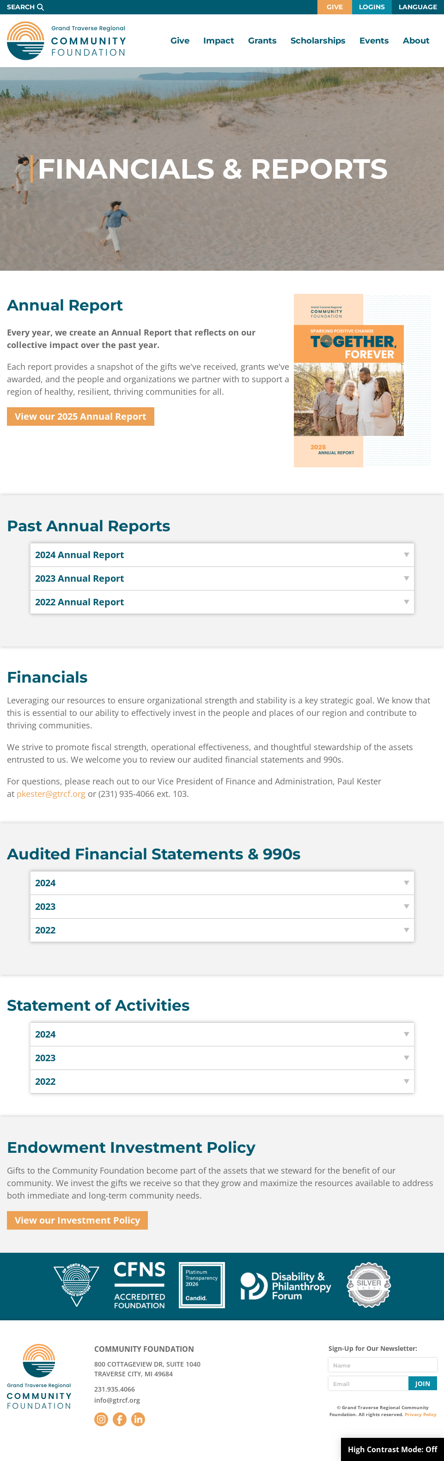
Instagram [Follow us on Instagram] (101, 1419)
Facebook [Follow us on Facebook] (120, 1419)
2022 (45, 930)
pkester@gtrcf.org (51, 793)
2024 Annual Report (79, 554)
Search (21, 7)
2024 (45, 883)
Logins (372, 7)
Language (418, 7)
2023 (45, 906)
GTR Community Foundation (66, 40)
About (416, 41)
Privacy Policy (421, 1414)
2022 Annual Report (79, 602)
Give (335, 7)
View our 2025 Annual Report (80, 416)
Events (374, 41)
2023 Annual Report (79, 578)
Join (422, 1383)
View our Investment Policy (77, 1220)
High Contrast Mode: (392, 1449)
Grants (262, 41)
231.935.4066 (114, 1389)
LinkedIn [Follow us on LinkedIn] (138, 1419)
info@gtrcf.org (117, 1400)
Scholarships (318, 41)
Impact (218, 41)
